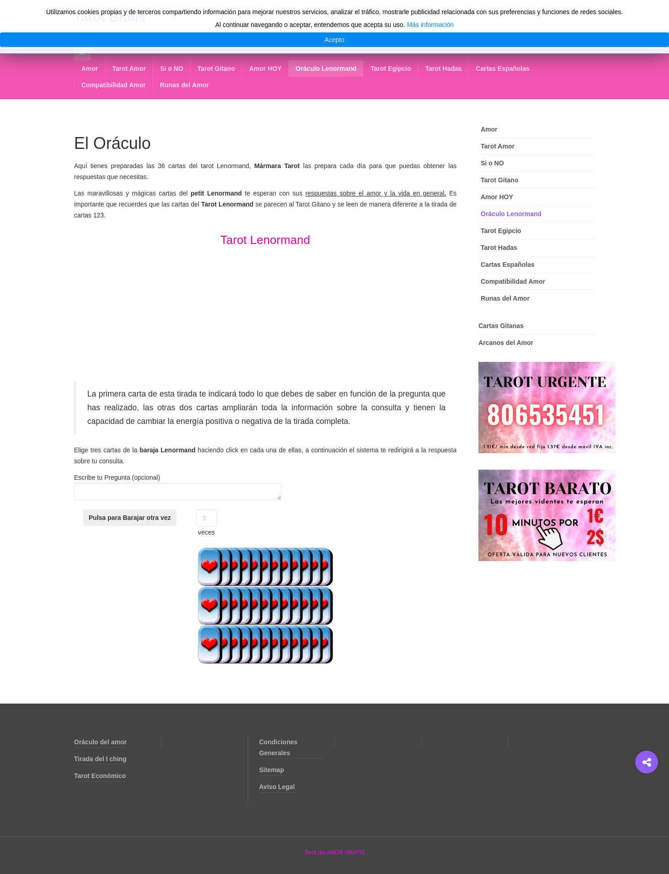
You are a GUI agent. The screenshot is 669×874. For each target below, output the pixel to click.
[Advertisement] (265, 317)
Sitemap (271, 769)
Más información (430, 24)
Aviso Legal (277, 786)
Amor (89, 68)
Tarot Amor (129, 68)
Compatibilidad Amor (113, 85)
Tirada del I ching (100, 759)
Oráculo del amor (100, 742)
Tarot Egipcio (391, 68)
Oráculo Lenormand (326, 68)
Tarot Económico (100, 775)
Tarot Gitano (216, 68)
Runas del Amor (184, 85)
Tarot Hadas (443, 68)
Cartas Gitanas (501, 325)
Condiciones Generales (278, 747)
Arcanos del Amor (505, 342)
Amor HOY (265, 68)
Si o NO (171, 68)
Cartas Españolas (503, 68)
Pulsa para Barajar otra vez (130, 517)
